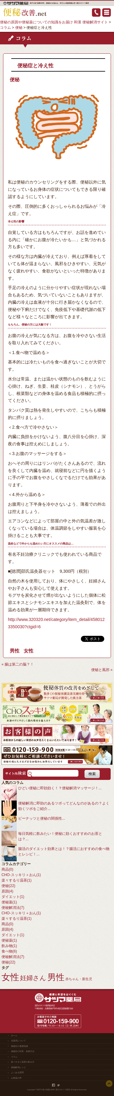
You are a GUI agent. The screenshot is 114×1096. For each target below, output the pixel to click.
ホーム (14, 1035)
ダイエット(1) (13, 897)
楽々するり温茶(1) (17, 880)
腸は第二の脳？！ (19, 664)
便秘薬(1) (9, 902)
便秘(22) (8, 886)
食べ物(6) (9, 951)
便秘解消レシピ (18, 1067)
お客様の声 (16, 1078)
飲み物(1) (9, 946)
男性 (14, 650)
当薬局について (18, 1041)
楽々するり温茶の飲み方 (22, 1062)
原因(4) (7, 891)
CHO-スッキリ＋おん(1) (21, 875)
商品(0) (7, 869)
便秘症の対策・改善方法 (22, 1051)
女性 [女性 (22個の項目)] (10, 977)
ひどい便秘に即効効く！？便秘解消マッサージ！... (60, 788)
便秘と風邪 (100, 670)
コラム (14, 1057)
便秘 (14, 79)
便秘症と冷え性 (35, 66)
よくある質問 (17, 1072)
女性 (28, 650)
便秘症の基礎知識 (19, 1046)
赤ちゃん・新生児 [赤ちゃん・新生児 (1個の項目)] (78, 979)
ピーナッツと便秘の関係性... (41, 818)
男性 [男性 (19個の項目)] (55, 977)
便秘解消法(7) (13, 907)
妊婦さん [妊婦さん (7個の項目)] (33, 977)
